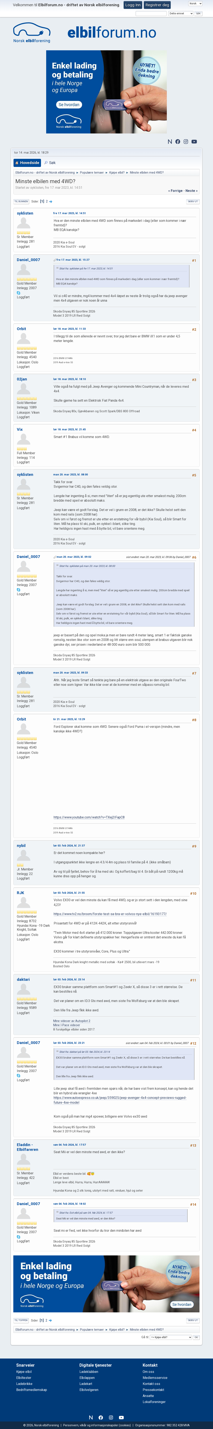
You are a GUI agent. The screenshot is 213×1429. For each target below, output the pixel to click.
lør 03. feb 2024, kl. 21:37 (69, 845)
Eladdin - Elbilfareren (27, 1147)
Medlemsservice (155, 1378)
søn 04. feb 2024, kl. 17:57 (69, 1144)
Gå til (144, 1337)
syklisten (25, 213)
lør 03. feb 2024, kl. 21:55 (69, 892)
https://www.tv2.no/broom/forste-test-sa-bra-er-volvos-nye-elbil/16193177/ (110, 914)
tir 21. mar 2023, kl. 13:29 (69, 719)
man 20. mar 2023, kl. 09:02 (74, 556)
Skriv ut (193, 201)
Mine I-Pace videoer (66, 1025)
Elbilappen (87, 1378)
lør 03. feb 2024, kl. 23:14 (69, 979)
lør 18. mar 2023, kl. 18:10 (69, 379)
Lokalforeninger (154, 1402)
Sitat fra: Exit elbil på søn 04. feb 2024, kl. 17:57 (86, 1212)
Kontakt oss (151, 1384)
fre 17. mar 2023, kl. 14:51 (69, 213)
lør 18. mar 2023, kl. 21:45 (69, 429)
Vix (20, 429)
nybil (21, 845)
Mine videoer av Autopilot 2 (71, 1021)
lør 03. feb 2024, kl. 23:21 (69, 1042)
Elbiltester (23, 1378)
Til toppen (21, 1320)
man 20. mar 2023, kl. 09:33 (70, 672)
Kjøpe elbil (24, 1372)
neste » (192, 191)
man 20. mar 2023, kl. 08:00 (70, 474)
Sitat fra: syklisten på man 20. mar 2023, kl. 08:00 (87, 566)
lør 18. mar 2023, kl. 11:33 (69, 328)
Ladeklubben (88, 1372)
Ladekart (85, 1384)
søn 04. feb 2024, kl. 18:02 (69, 1203)
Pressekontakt (153, 1390)
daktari (23, 979)
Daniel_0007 (28, 259)
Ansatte (148, 1396)
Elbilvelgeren (88, 1390)
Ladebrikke (24, 1384)
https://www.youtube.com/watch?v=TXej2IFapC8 (89, 817)
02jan (22, 379)
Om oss (148, 1372)
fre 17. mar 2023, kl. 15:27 (73, 259)
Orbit (21, 328)
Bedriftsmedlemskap (31, 1390)
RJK (20, 892)
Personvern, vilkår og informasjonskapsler (90, 1425)
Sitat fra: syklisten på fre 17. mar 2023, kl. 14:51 (86, 268)
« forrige (175, 191)
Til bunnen (21, 201)
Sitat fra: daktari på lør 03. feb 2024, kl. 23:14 (84, 1051)
